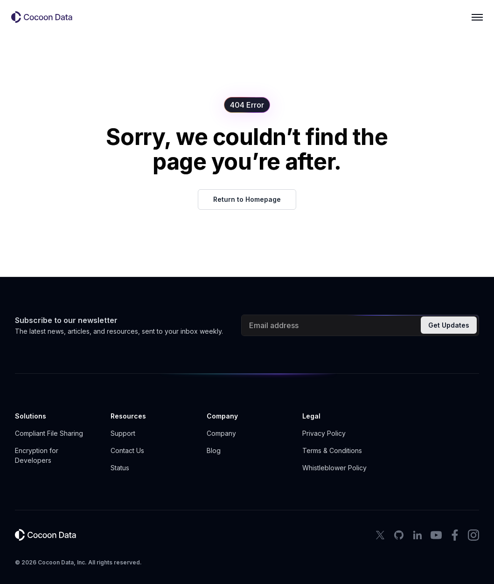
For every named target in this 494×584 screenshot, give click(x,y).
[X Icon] (380, 535)
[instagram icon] (473, 535)
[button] (46, 17)
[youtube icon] (436, 535)
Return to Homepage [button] (247, 199)
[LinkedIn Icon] (417, 535)
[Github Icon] (398, 535)
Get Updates (448, 325)
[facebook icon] (454, 535)
